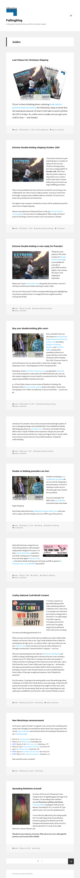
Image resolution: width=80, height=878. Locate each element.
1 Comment (61, 228)
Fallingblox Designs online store (46, 511)
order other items (32, 283)
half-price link (20, 646)
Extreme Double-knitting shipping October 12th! (36, 147)
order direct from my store (36, 371)
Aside (16, 130)
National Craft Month (51, 654)
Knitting (50, 228)
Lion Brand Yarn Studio (30, 752)
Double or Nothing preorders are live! (30, 471)
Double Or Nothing (52, 525)
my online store (36, 429)
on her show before (23, 553)
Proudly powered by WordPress (22, 874)
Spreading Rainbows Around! (26, 788)
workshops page (21, 734)
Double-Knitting (41, 228)
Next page (71, 861)
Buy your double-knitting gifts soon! (30, 328)
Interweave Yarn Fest (31, 747)
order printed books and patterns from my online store (56, 339)
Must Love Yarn (32, 744)
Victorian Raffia (38, 805)
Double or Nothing (53, 344)
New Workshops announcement (28, 720)
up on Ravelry (60, 500)
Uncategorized (43, 130)
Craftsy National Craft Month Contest (30, 595)
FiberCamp (26, 742)
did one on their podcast (33, 387)
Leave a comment (58, 130)
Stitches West (25, 739)
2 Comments (18, 528)
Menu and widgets (71, 15)
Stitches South (23, 749)
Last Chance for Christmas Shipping (30, 60)
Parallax (49, 347)
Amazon (60, 371)
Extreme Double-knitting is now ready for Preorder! (37, 246)
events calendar (23, 731)
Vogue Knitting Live (32, 754)
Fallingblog (14, 20)
